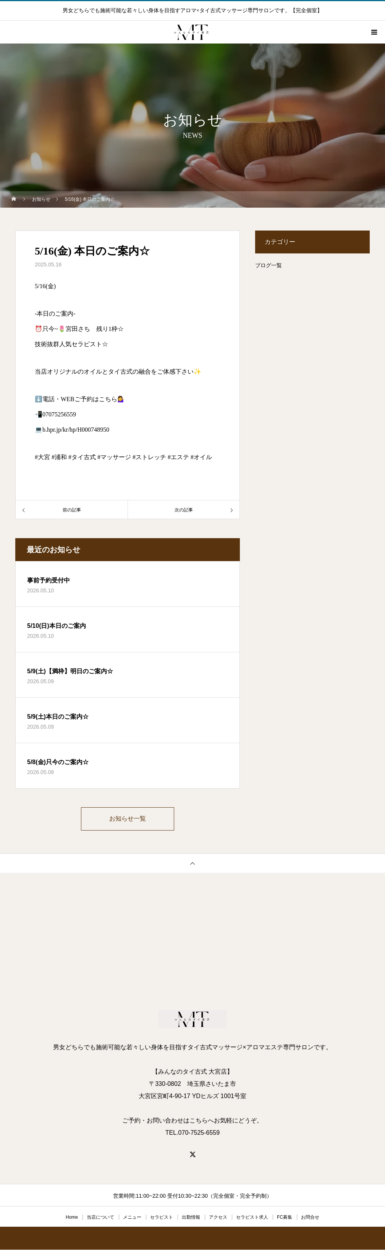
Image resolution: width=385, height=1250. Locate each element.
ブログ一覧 (268, 265)
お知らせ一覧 (127, 819)
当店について (100, 1217)
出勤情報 (191, 1217)
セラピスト (161, 1217)
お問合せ (310, 1217)
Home (72, 1217)
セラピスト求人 (252, 1217)
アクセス (218, 1217)
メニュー (132, 1217)
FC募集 (284, 1217)
